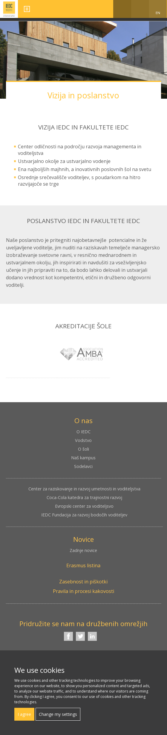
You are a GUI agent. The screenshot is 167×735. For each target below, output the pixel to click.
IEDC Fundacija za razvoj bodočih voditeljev (84, 515)
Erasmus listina (83, 565)
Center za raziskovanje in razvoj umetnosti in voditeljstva (84, 489)
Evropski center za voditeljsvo (84, 506)
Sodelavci (83, 466)
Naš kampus (83, 457)
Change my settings (58, 714)
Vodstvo (83, 440)
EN (158, 12)
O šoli (83, 449)
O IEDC (83, 431)
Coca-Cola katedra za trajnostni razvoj (84, 497)
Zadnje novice (83, 550)
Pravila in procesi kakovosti (83, 591)
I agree (24, 714)
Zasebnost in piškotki (83, 581)
